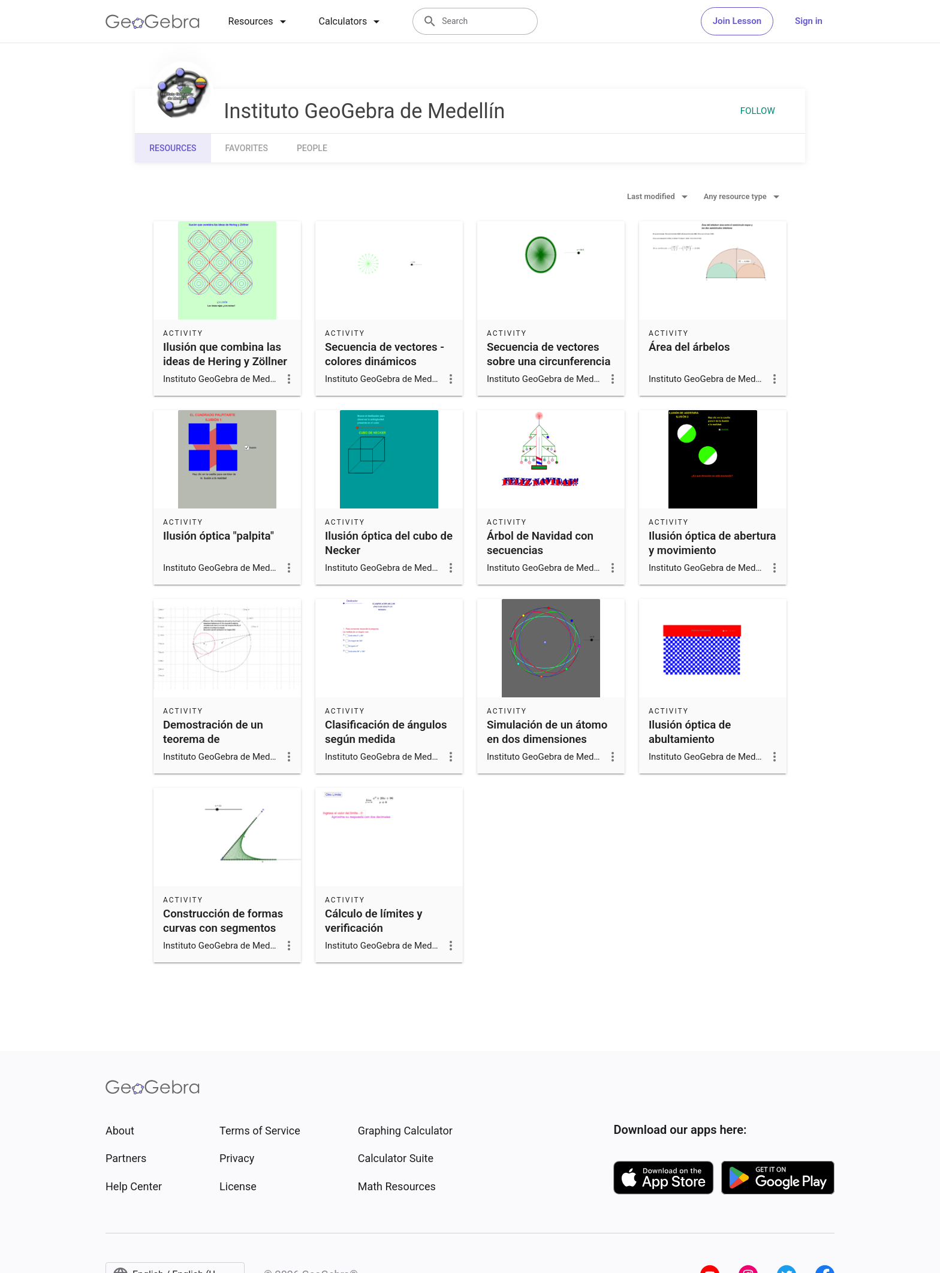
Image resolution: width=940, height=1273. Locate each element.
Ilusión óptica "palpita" (218, 536)
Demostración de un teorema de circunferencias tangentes (213, 746)
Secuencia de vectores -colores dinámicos (384, 354)
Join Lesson (737, 21)
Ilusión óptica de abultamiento (690, 732)
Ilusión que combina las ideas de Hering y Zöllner (225, 354)
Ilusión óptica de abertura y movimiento (712, 543)
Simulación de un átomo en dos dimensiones (547, 732)
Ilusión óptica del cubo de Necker (389, 543)
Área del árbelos (689, 347)
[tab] (259, 21)
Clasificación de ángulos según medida (386, 732)
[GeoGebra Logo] (153, 21)
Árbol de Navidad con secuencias (540, 543)
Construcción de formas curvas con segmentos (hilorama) (223, 928)
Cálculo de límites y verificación (374, 921)
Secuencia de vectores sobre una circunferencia (548, 354)
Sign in (808, 21)
